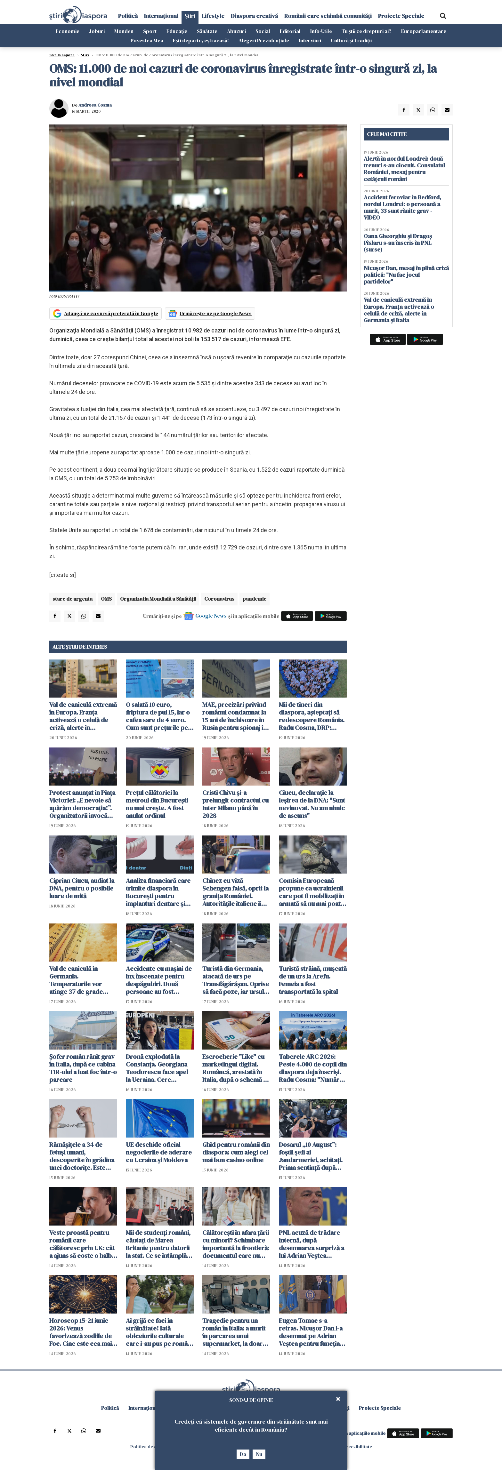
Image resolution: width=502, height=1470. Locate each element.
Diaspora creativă (254, 16)
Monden (124, 31)
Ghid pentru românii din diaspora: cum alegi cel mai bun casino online (236, 1152)
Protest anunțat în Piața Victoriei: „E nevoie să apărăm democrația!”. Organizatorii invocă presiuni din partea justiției (82, 804)
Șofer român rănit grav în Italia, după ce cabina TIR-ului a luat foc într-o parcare (83, 1068)
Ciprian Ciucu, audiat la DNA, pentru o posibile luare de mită (81, 888)
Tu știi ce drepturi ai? (367, 31)
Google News (211, 615)
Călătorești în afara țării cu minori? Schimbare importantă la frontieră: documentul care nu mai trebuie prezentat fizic (235, 1244)
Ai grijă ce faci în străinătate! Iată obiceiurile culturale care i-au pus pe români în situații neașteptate (159, 1332)
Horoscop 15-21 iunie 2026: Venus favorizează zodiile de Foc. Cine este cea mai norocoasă (80, 1332)
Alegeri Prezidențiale (264, 40)
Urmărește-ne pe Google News (216, 313)
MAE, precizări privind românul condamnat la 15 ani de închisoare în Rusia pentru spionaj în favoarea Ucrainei (234, 716)
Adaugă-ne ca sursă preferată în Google (111, 313)
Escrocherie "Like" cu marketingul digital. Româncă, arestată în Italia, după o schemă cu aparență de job (236, 1068)
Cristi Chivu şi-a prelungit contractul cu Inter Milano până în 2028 (235, 804)
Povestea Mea (147, 40)
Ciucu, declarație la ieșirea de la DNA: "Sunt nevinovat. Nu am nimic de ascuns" (312, 804)
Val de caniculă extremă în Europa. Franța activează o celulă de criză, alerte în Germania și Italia (83, 716)
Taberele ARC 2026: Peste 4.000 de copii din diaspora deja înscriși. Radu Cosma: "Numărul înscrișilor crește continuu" (313, 1068)
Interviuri (310, 40)
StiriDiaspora (62, 55)
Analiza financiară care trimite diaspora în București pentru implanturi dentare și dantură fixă (158, 892)
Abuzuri (236, 31)
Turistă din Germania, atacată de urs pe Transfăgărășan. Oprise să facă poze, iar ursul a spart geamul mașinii (235, 980)
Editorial (290, 31)
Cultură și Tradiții (351, 40)
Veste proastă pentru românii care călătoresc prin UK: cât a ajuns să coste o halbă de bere (82, 1244)
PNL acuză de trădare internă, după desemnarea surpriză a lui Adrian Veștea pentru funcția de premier (311, 1244)
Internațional (161, 16)
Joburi (97, 31)
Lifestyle (213, 16)
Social (262, 31)
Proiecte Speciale (401, 16)
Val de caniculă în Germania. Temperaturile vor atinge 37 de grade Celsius (76, 980)
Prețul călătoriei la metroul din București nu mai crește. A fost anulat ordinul (157, 804)
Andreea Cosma (95, 105)
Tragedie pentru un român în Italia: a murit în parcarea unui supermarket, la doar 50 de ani (234, 1332)
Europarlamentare (423, 31)
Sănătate (207, 31)
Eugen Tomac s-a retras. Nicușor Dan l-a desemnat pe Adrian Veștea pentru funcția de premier (311, 1332)
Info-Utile (321, 31)
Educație (176, 31)
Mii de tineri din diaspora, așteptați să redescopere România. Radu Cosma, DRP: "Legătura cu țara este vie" (311, 716)
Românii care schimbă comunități (328, 16)
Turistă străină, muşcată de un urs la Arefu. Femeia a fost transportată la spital (313, 980)
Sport (150, 31)
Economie (67, 31)
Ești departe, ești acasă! (201, 40)
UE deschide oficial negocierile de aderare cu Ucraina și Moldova (159, 1152)
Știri (190, 16)
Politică (128, 16)
